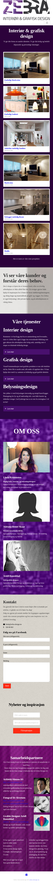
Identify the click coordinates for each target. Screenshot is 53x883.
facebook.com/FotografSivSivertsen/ (15, 803)
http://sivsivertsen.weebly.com (13, 801)
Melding (26, 662)
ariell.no (6, 822)
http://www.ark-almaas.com (12, 782)
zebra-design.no (34, 879)
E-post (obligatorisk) (26, 646)
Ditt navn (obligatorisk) (26, 638)
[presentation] (19, 693)
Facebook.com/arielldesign (19, 822)
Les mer (10, 352)
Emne (26, 654)
